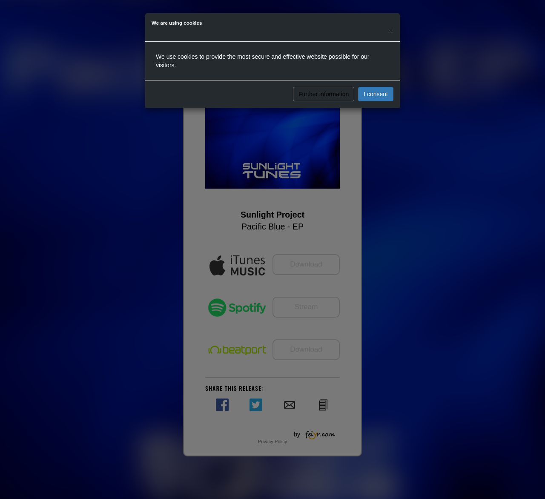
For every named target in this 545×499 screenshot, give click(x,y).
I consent (376, 94)
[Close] (390, 30)
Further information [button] (323, 94)
